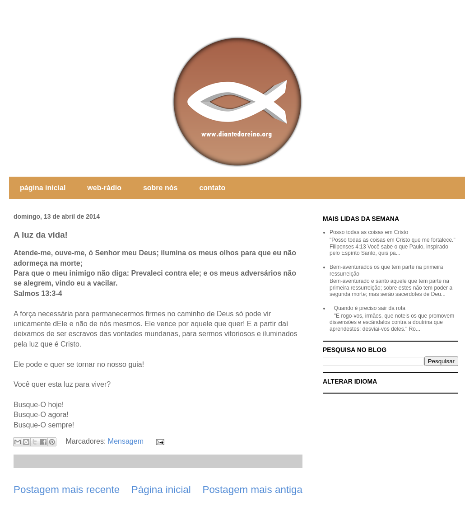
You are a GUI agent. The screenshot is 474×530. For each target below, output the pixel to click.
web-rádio (104, 188)
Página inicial (161, 489)
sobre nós (160, 188)
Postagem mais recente (67, 489)
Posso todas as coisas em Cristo (369, 232)
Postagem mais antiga (252, 489)
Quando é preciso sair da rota (369, 308)
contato (212, 188)
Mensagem (126, 441)
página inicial (42, 188)
